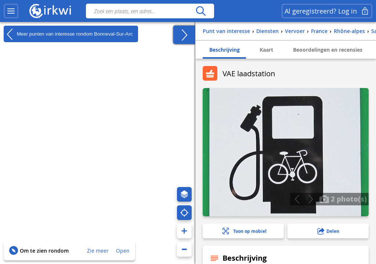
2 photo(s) (343, 199)
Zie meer (98, 250)
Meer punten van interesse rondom (68, 34)
